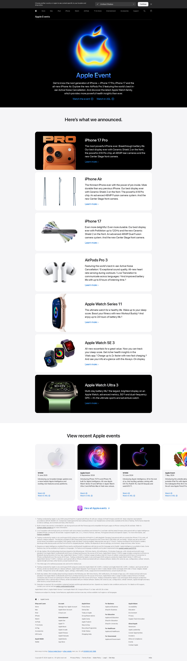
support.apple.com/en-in (45, 527)
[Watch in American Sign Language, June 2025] (44, 495)
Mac (36, 610)
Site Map (112, 658)
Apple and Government (112, 639)
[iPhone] (68, 11)
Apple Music (62, 627)
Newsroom (132, 627)
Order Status (86, 631)
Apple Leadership (134, 630)
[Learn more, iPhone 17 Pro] (92, 161)
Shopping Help (86, 634)
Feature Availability (43, 534)
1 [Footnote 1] (99, 269)
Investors (132, 636)
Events (131, 642)
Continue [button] (143, 4)
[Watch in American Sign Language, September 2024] (86, 495)
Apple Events (42, 16)
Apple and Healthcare (112, 631)
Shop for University (111, 624)
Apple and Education (112, 617)
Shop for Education (111, 620)
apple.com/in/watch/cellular (65, 586)
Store (37, 607)
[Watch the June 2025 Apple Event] (41, 493)
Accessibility (133, 607)
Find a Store (86, 607)
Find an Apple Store (54, 651)
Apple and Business (111, 607)
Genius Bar (85, 610)
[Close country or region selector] (151, 4)
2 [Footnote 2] (116, 272)
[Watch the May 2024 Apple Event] (168, 493)
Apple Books (62, 639)
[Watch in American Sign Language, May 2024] (171, 495)
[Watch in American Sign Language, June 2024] (129, 495)
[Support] (136, 11)
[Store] (43, 11)
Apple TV (61, 624)
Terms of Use (86, 658)
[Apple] (36, 11)
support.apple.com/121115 (127, 548)
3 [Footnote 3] (120, 276)
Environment (133, 613)
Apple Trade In (86, 622)
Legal (105, 658)
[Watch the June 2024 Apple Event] (126, 493)
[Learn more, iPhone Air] (92, 203)
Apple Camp (86, 619)
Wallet (37, 642)
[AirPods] (86, 11)
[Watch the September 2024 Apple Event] (83, 493)
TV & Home (39, 625)
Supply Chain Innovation (137, 619)
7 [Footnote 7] (96, 355)
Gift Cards (38, 634)
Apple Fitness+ (63, 633)
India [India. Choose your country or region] (150, 658)
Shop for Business (111, 610)
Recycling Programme (89, 628)
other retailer (67, 651)
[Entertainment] (111, 11)
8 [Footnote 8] (146, 355)
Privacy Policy (75, 658)
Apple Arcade (62, 630)
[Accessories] (125, 11)
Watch (37, 619)
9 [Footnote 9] (107, 391)
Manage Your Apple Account (67, 607)
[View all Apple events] (97, 508)
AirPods (37, 622)
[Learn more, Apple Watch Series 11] (92, 322)
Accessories (39, 631)
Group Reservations (88, 616)
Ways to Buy (86, 625)
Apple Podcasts (63, 636)
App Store (61, 642)
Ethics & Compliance (135, 639)
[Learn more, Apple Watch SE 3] (92, 364)
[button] (115, 4)
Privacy (131, 616)
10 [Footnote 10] (124, 394)
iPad (36, 613)
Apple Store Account (65, 610)
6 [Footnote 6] (121, 316)
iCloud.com (62, 613)
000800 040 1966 (89, 651)
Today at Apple (87, 613)
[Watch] (77, 11)
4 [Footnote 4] (125, 279)
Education (132, 610)
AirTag (37, 628)
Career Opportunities (136, 633)
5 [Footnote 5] (138, 313)
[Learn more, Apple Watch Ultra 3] (92, 403)
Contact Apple (133, 645)
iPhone (37, 616)
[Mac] (51, 11)
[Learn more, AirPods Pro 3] (92, 285)
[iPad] (59, 11)
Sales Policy (97, 658)
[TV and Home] (98, 11)
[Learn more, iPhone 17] (92, 242)
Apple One (61, 620)
